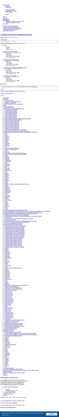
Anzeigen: (7, 86)
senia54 (8, 37)
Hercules (13, 37)
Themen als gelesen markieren (7, 43)
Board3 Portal (9, 405)
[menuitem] (8, 6)
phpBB (7, 400)
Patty (16, 37)
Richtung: (32, 86)
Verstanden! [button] (51, 414)
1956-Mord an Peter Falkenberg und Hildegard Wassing (15, 67)
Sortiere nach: (20, 86)
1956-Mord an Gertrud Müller (10, 75)
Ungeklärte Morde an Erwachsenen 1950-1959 (16, 34)
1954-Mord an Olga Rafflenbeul (10, 51)
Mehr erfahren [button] (5, 415)
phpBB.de (15, 403)
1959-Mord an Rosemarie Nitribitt (11, 59)
